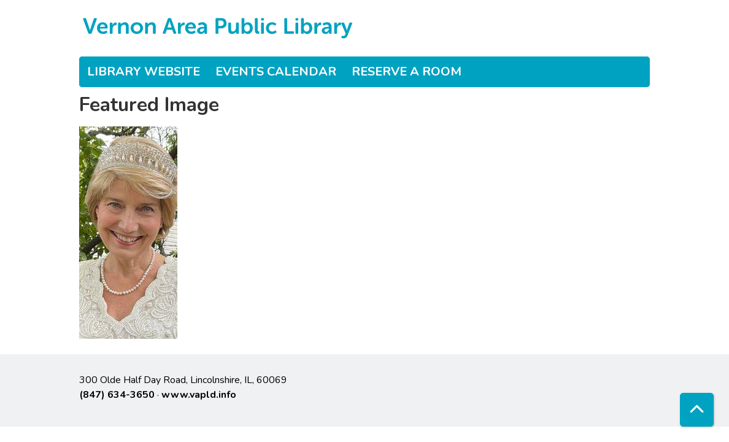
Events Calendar (275, 71)
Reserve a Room (406, 71)
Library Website (143, 71)
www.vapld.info (198, 394)
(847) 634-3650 (117, 394)
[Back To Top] (697, 410)
